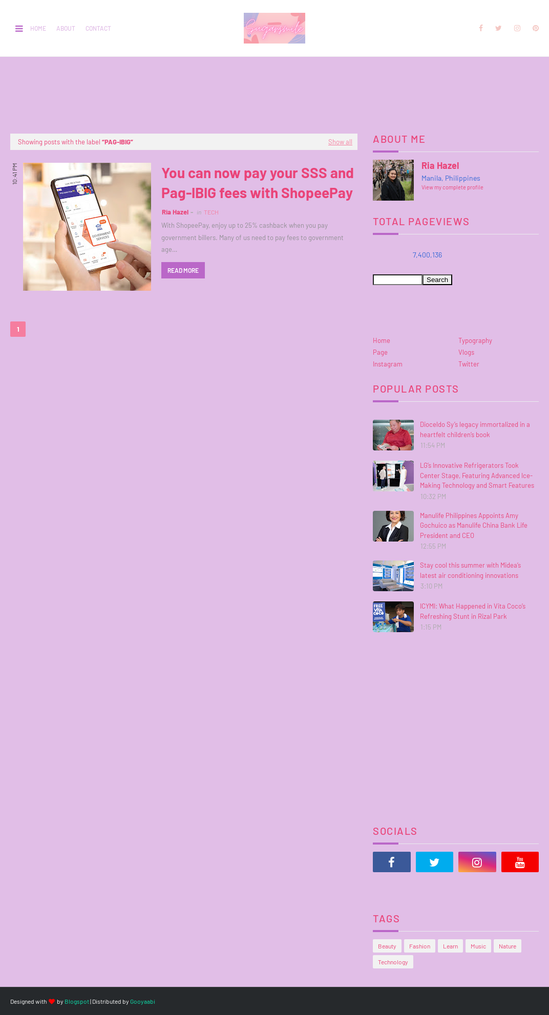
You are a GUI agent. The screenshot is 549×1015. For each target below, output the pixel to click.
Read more (183, 270)
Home (38, 28)
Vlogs (466, 352)
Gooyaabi (142, 1001)
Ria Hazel (175, 212)
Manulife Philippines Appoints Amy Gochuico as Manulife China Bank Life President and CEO (473, 525)
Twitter (468, 364)
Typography (475, 340)
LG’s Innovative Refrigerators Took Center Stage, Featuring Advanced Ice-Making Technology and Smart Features (477, 475)
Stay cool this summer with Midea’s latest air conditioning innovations (470, 570)
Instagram (388, 364)
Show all (340, 142)
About (65, 28)
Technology (393, 961)
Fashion (419, 945)
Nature (507, 945)
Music (478, 945)
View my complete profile (452, 187)
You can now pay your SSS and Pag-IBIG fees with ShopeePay (257, 182)
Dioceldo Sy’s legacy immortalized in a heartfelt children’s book (475, 429)
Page (380, 352)
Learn (450, 945)
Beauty (387, 945)
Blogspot (77, 1001)
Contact (98, 28)
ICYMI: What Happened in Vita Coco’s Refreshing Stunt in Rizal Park (472, 611)
